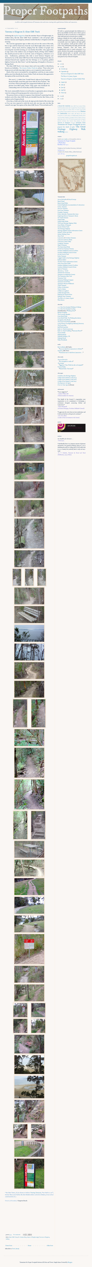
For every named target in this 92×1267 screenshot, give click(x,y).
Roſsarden (64, 199)
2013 (61, 99)
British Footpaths (62, 312)
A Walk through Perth (63, 293)
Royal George (72, 199)
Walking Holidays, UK (64, 336)
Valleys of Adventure (63, 287)
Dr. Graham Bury (22, 1237)
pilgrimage (60, 119)
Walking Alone (71, 311)
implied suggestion (19, 36)
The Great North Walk (64, 322)
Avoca (59, 199)
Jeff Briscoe (77, 113)
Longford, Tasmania (63, 243)
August (63, 82)
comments (60, 109)
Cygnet (64, 109)
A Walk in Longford (63, 291)
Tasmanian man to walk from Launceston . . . (71, 352)
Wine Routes (61, 300)
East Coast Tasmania (63, 210)
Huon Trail (61, 236)
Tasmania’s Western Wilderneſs (66, 283)
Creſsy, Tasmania (62, 207)
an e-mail (64, 139)
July (62, 85)
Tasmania (73, 122)
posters (64, 119)
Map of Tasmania (62, 245)
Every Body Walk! (62, 316)
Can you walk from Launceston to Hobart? (71, 349)
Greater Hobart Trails (63, 227)
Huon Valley (71, 113)
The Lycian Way (62, 325)
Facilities (75, 251)
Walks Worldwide (62, 340)
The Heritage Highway (64, 229)
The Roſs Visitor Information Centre (67, 262)
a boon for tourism (64, 106)
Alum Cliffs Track (13, 1237)
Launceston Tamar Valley (64, 241)
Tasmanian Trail (62, 278)
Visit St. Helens (62, 289)
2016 (61, 64)
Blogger (70, 1262)
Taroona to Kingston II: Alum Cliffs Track (22, 32)
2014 (61, 96)
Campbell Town (74, 108)
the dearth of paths (69, 127)
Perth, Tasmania (62, 256)
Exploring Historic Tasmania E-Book (68, 216)
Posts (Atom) (15, 1249)
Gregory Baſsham (67, 111)
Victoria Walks (62, 333)
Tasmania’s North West (64, 282)
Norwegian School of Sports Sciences (77, 117)
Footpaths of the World (64, 320)
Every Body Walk (62, 318)
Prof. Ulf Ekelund (70, 119)
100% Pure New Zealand (64, 307)
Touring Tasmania (35, 1193)
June (62, 87)
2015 (61, 66)
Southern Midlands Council (65, 265)
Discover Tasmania (63, 208)
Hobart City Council (75, 111)
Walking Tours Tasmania (64, 296)
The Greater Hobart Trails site (28, 68)
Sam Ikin (60, 351)
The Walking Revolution (74, 318)
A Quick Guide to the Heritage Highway (68, 258)
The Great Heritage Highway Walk (71, 128)
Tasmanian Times (80, 123)
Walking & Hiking (76, 307)
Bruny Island (61, 201)
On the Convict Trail (63, 254)
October (63, 69)
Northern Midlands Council (65, 251)
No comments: (17, 1234)
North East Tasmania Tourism (66, 249)
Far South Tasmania (63, 218)
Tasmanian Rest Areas (72, 214)
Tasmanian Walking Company (65, 280)
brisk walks (68, 108)
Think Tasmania (62, 285)
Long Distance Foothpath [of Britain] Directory (71, 323)
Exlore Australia (62, 214)
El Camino (77, 109)
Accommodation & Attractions (76, 205)
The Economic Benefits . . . (65, 314)
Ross (68, 121)
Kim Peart (83, 113)
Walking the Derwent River (65, 294)
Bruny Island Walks (63, 203)
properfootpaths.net (71, 155)
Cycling (73, 309)
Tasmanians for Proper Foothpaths (69, 124)
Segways (78, 121)
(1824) (75, 378)
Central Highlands (62, 205)
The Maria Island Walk (64, 247)
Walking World (62, 338)
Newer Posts (8, 1245)
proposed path (77, 119)
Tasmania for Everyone (64, 272)
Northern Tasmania (70, 238)
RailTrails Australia (63, 327)
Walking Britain (62, 334)
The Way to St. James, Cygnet (69, 76)
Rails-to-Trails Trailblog (64, 331)
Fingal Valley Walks (63, 221)
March (63, 93)
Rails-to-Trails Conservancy (65, 329)
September (64, 71)
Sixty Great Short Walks (64, 263)
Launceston (61, 238)
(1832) (75, 381)
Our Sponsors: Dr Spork (64, 383)
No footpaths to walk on (66, 361)
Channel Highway (81, 108)
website (66, 132)
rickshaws (64, 121)
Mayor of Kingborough (33, 1237)
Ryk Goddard (61, 347)
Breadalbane (63, 108)
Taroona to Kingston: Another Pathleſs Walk (73, 79)
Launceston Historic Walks (65, 240)
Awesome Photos (77, 331)
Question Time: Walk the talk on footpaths (71, 365)
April (62, 90)
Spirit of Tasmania (62, 269)
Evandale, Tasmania (63, 212)
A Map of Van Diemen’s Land (65, 378)
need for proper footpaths (63, 117)
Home (29, 1245)
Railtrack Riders (62, 260)
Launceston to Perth (62, 115)
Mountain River (81, 115)
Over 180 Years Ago (63, 385)
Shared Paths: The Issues (66, 369)
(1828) (75, 379)
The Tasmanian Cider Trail (65, 276)
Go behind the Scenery (69, 274)
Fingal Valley (61, 219)
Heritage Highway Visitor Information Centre (70, 230)
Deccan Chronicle (62, 359)
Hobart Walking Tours (64, 234)
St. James (83, 121)
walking (7, 1239)
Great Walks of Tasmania (64, 225)
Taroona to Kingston (44, 1237)
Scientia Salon (73, 121)
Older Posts (50, 1245)
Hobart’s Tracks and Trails (65, 232)
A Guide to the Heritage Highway (67, 376)
